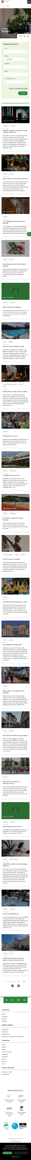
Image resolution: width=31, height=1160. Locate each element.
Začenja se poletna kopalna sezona (13, 346)
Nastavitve (15, 1157)
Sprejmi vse (7, 1153)
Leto (6, 48)
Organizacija (5, 1029)
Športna (4, 1061)
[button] (18, 88)
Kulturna (4, 1059)
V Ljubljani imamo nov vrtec (11, 475)
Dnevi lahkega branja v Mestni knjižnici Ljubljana (14, 265)
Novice (3, 1014)
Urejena (4, 1047)
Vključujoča (5, 1054)
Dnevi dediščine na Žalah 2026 (12, 645)
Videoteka (4, 1016)
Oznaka (6, 56)
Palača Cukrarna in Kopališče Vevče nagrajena (13, 692)
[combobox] (15, 52)
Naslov (6, 71)
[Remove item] (6, 59)
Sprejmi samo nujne (21, 1153)
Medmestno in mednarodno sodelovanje (13, 1036)
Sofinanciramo (5, 1034)
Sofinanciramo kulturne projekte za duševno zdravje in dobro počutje (13, 959)
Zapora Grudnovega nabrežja (12, 307)
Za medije (4, 1021)
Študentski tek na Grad (10, 436)
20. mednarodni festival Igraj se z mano (15, 602)
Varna (3, 1064)
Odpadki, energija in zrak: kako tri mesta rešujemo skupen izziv (15, 131)
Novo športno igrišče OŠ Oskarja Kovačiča (13, 519)
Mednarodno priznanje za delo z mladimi (15, 391)
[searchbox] (13, 59)
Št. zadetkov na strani (10, 78)
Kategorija (7, 63)
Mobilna (4, 1049)
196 (24, 981)
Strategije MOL (6, 1074)
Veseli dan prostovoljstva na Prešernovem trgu (11, 782)
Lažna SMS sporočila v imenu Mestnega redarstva (15, 865)
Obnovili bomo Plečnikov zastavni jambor (15, 735)
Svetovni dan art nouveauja (11, 559)
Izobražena (5, 1056)
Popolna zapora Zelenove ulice (12, 826)
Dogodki (4, 1019)
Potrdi (23, 93)
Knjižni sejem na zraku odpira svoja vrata (15, 178)
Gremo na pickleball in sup (11, 914)
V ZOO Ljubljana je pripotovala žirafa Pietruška (14, 222)
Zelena (3, 1045)
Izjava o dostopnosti (15, 1141)
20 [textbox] (5, 82)
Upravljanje (5, 1032)
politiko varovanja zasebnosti (19, 1149)
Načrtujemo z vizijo (7, 1072)
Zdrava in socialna (6, 1052)
